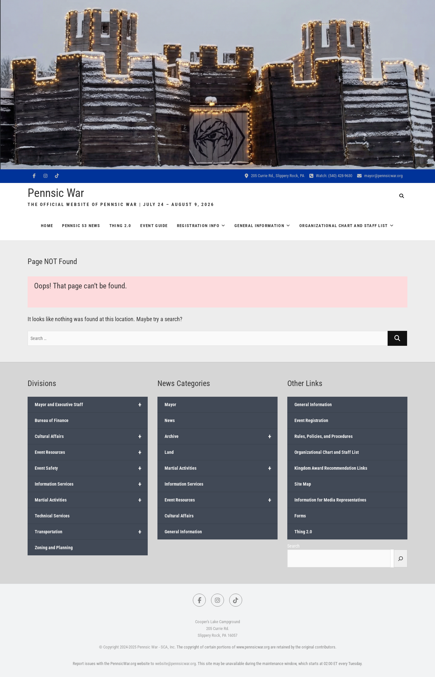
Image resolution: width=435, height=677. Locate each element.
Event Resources (91, 452)
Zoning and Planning (54, 547)
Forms (300, 515)
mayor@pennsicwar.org (380, 175)
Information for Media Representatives (330, 499)
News (170, 420)
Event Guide (154, 225)
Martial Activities (91, 500)
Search (293, 546)
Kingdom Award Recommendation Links (330, 468)
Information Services (91, 484)
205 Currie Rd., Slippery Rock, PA (274, 175)
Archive (221, 436)
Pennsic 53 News (81, 225)
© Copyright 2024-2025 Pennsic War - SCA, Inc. (137, 647)
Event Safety (91, 468)
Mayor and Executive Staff (91, 404)
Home (47, 225)
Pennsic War (56, 193)
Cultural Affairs (91, 436)
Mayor (170, 404)
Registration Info (198, 225)
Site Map (302, 484)
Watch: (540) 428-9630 (330, 175)
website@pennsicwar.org (175, 663)
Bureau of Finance (51, 420)
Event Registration (311, 420)
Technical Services (52, 515)
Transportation (91, 531)
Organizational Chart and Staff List (343, 225)
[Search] (400, 558)
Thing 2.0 (120, 225)
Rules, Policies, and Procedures (323, 436)
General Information (259, 225)
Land (169, 452)
